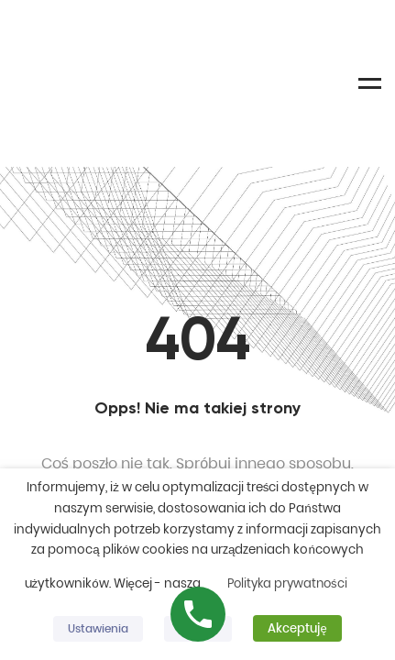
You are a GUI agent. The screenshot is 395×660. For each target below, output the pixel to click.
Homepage (197, 390)
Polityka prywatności (287, 583)
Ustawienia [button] (98, 628)
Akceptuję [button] (297, 628)
